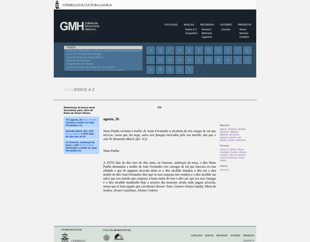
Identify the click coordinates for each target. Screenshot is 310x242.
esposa (224, 137)
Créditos (244, 37)
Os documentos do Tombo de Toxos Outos (103, 67)
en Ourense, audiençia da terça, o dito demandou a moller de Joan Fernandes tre (81, 146)
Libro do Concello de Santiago (103, 54)
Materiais (207, 33)
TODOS (103, 47)
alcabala (232, 129)
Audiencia (240, 140)
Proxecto (244, 24)
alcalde (241, 129)
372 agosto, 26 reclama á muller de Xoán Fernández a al (81, 122)
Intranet (225, 29)
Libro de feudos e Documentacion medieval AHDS (103, 70)
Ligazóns (207, 37)
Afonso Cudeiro (228, 149)
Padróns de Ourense (103, 60)
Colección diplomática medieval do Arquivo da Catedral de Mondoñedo (103, 51)
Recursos (207, 24)
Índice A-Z (191, 29)
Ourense (224, 169)
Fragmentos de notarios (103, 64)
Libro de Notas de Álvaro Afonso (103, 57)
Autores (226, 24)
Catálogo (171, 24)
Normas (243, 33)
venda (231, 140)
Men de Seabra (237, 155)
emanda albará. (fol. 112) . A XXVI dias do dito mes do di (80, 134)
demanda (234, 134)
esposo (232, 137)
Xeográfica (191, 33)
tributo (223, 140)
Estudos (206, 29)
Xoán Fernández (228, 157)
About (242, 29)
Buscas (189, 24)
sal (239, 137)
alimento (224, 131)
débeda (234, 131)
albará (223, 129)
